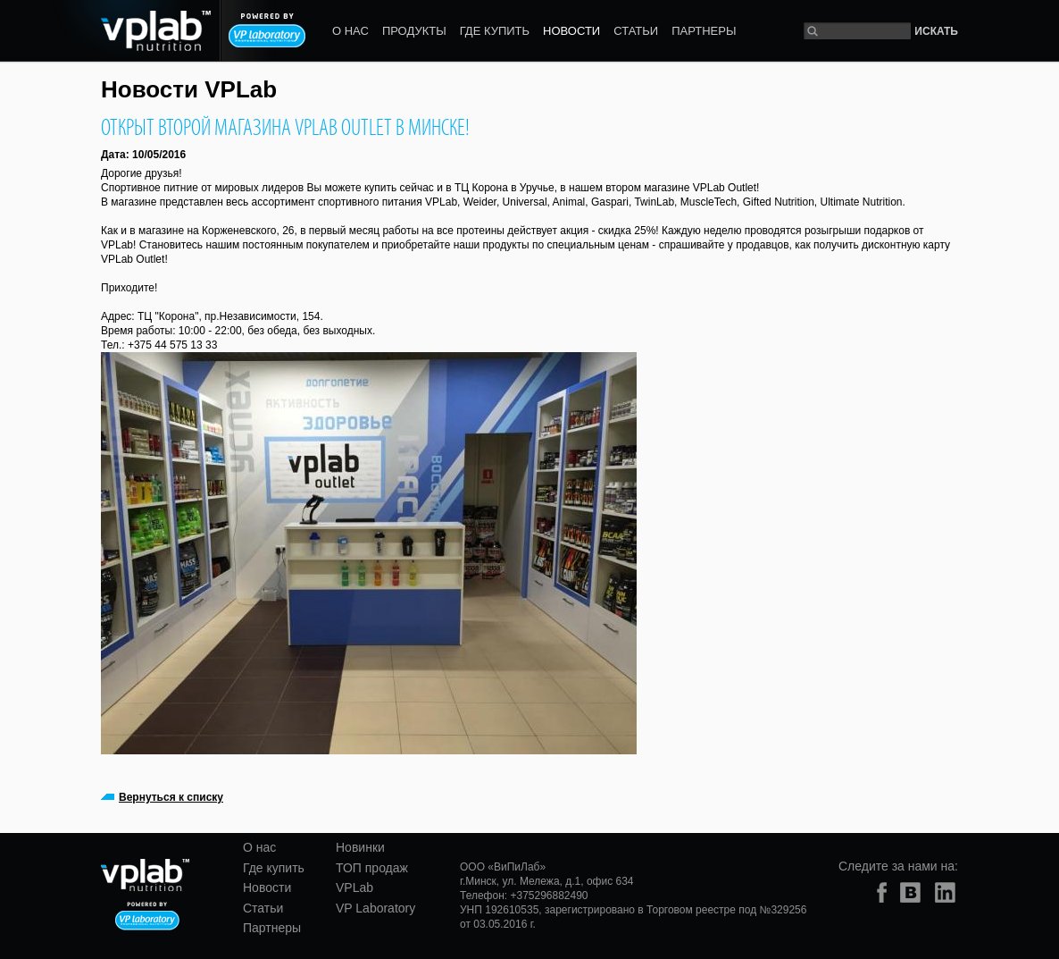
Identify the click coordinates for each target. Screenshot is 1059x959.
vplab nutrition (131, 31)
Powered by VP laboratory (267, 30)
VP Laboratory (375, 908)
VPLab (354, 887)
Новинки (360, 847)
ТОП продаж (372, 868)
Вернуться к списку (171, 797)
